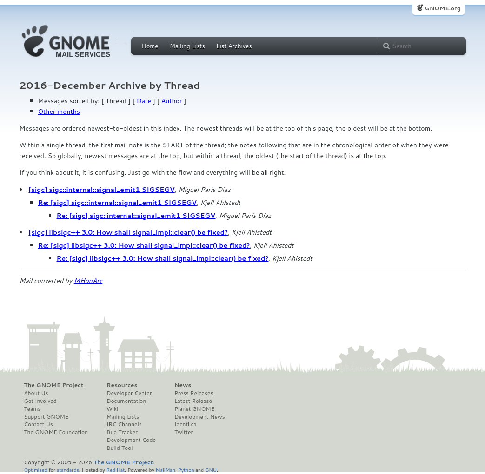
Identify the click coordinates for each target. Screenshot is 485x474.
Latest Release (193, 401)
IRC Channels (124, 424)
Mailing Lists (187, 46)
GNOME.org (442, 8)
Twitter (183, 432)
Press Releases (193, 393)
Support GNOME (46, 417)
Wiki (112, 409)
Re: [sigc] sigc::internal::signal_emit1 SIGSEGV (117, 202)
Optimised (35, 469)
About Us (36, 393)
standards (68, 469)
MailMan (165, 469)
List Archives (234, 46)
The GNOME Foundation (56, 432)
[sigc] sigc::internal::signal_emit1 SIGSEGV (102, 189)
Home (150, 46)
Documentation (126, 401)
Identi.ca (185, 424)
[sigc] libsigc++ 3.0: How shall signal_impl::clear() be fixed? (128, 232)
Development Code (131, 440)
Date (144, 100)
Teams (32, 409)
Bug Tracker (122, 432)
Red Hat (115, 469)
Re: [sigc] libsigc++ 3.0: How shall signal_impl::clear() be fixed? (144, 245)
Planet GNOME (194, 409)
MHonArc (88, 280)
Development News (199, 417)
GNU (211, 469)
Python (186, 469)
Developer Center (129, 393)
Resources (121, 385)
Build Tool (119, 448)
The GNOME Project (54, 385)
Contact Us (38, 424)
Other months (59, 111)
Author (171, 100)
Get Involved (40, 401)
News (182, 385)
